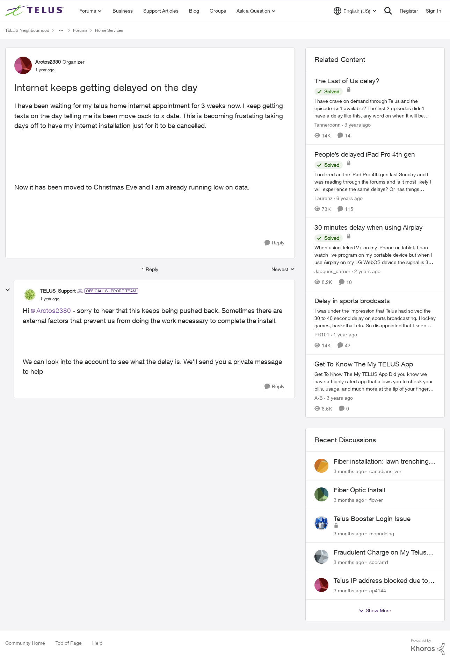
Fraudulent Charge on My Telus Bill (380, 552)
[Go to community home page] (35, 10)
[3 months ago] (349, 471)
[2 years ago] (366, 271)
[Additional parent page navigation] (61, 30)
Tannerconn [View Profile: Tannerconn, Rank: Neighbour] (327, 125)
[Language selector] (355, 11)
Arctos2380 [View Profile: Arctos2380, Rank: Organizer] (48, 62)
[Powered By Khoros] (428, 647)
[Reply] (274, 243)
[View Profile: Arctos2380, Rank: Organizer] (23, 65)
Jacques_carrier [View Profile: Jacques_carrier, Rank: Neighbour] (332, 271)
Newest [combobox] (283, 269)
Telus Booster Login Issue (372, 518)
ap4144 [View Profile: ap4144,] (377, 590)
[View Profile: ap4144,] (321, 585)
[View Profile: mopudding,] (321, 523)
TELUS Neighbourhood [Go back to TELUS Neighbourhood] (27, 30)
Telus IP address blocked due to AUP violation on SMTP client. (381, 581)
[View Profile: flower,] (321, 494)
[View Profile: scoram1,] (321, 557)
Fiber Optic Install (359, 490)
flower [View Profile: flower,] (376, 500)
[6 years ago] (348, 197)
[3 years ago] (356, 124)
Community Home (25, 643)
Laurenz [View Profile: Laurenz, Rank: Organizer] (323, 198)
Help (97, 643)
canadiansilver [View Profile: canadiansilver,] (385, 471)
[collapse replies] (7, 290)
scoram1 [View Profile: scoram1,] (379, 562)
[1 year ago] (344, 334)
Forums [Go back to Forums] (80, 30)
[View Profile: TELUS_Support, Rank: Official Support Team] (30, 295)
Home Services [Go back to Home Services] (109, 30)
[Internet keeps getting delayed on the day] (49, 299)
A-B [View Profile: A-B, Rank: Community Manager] (318, 397)
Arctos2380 (53, 310)
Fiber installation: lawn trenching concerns (381, 461)
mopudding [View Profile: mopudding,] (381, 533)
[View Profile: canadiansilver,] (321, 466)
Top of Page (69, 643)
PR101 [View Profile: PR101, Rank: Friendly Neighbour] (321, 334)
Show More (374, 610)
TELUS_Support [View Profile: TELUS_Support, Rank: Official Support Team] (57, 291)
